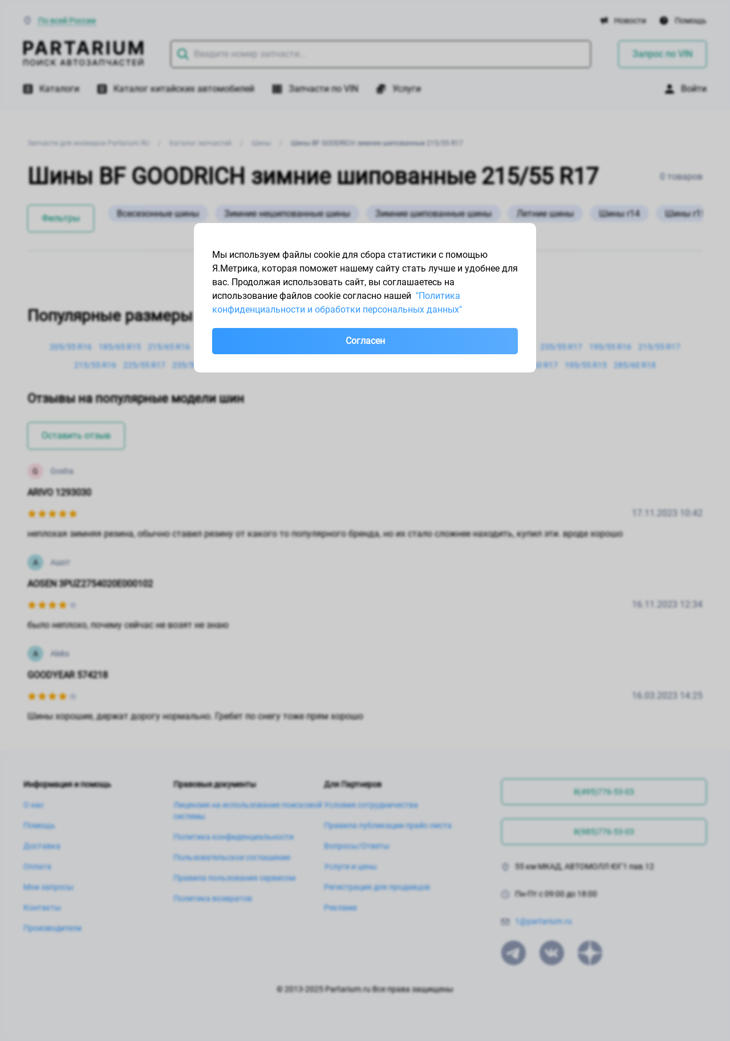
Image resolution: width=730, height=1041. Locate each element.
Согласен (365, 340)
